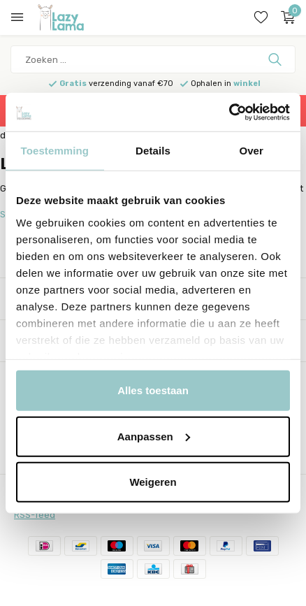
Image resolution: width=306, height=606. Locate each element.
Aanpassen (153, 436)
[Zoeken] (153, 59)
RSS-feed (34, 515)
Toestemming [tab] (55, 151)
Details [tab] (153, 151)
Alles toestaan (153, 390)
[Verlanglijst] (261, 17)
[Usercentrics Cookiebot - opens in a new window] (229, 112)
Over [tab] (251, 151)
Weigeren (152, 482)
